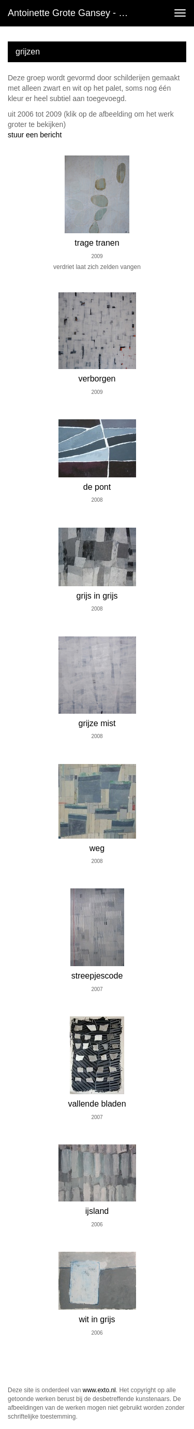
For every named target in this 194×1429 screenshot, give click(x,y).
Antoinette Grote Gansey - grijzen (74, 13)
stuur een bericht (35, 135)
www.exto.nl (99, 1390)
